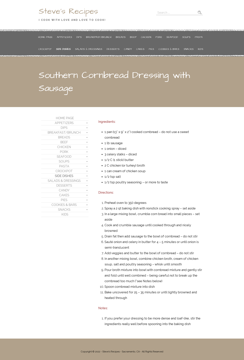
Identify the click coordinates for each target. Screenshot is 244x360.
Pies (151, 49)
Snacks (189, 49)
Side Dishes (63, 49)
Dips (79, 37)
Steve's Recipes (68, 11)
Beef (133, 37)
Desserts (113, 49)
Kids (200, 49)
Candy (128, 49)
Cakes (140, 49)
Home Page (45, 37)
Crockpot (45, 49)
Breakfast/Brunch (98, 37)
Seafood (172, 37)
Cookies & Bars (168, 49)
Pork (158, 37)
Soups (186, 37)
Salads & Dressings (88, 49)
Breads (121, 37)
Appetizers (64, 37)
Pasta (199, 37)
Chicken (146, 37)
